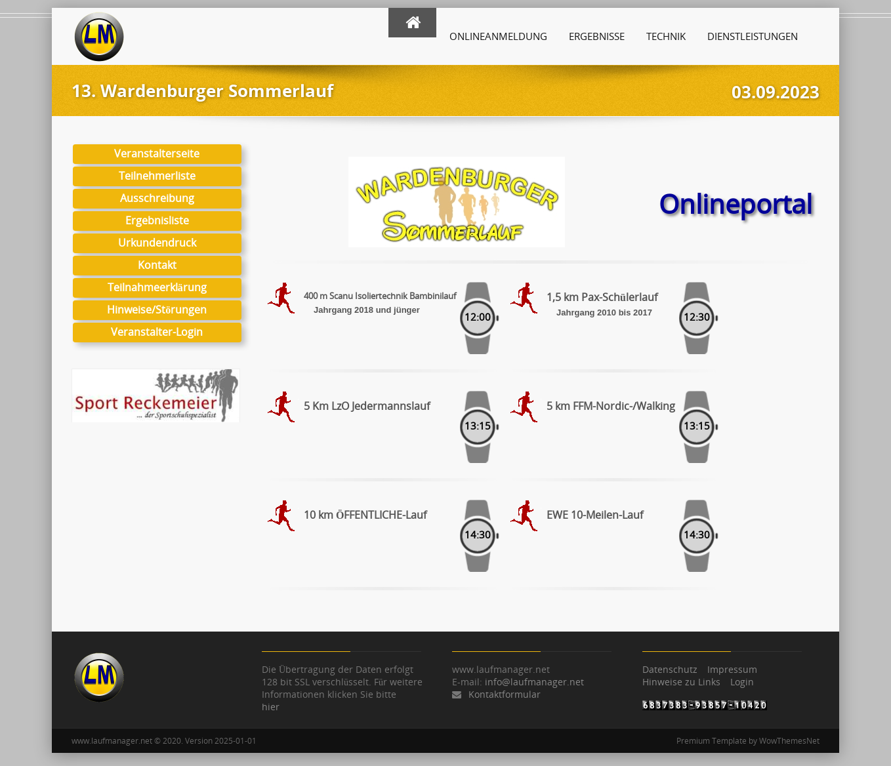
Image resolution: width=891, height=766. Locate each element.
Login (742, 681)
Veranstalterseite (156, 153)
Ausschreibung (157, 198)
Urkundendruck (157, 242)
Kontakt (157, 265)
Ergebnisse (597, 36)
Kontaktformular (504, 694)
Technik (666, 36)
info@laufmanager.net (534, 681)
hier (271, 706)
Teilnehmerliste (157, 176)
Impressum (732, 669)
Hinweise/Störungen (157, 309)
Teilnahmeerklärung (157, 287)
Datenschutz (669, 669)
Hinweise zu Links (681, 681)
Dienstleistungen (752, 36)
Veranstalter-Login (157, 332)
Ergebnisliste (157, 220)
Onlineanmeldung (498, 36)
